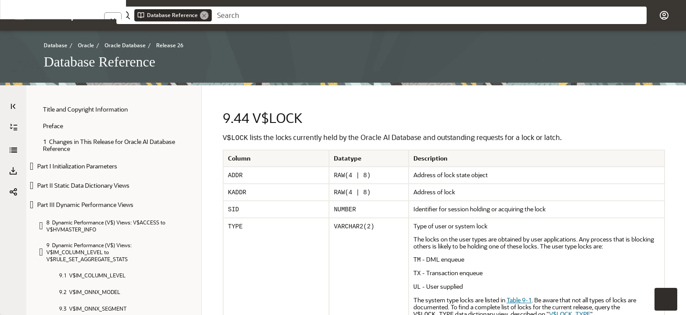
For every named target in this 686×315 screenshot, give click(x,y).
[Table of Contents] (13, 106)
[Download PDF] (13, 171)
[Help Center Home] (81, 15)
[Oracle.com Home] (19, 15)
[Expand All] (13, 127)
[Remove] (204, 15)
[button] (43, 14)
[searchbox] (429, 15)
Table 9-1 (519, 300)
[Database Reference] (13, 150)
